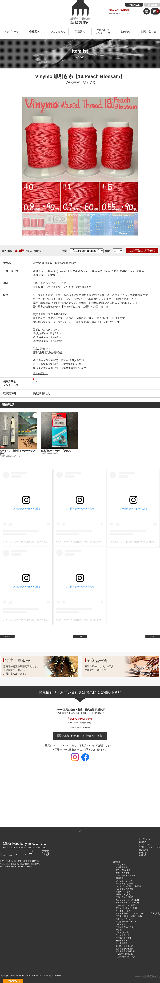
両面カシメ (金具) (123, 894)
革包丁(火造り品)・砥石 (126, 921)
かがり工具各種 (122, 873)
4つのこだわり (57, 31)
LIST (80, 636)
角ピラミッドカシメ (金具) (127, 902)
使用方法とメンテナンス (103, 31)
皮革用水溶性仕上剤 (124, 949)
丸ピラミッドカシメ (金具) (127, 900)
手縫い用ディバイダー (125, 927)
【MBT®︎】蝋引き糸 (124, 954)
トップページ (11, 31)
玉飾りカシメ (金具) (124, 897)
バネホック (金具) (123, 911)
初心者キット (121, 940)
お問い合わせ (148, 31)
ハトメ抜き (120, 924)
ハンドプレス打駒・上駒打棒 (128, 886)
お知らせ (126, 31)
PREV (7, 636)
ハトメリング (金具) (124, 919)
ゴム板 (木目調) (122, 932)
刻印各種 (120, 878)
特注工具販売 (121, 943)
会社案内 (34, 31)
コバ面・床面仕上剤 (124, 946)
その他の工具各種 (123, 938)
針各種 (119, 930)
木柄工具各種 (121, 867)
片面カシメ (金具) (123, 892)
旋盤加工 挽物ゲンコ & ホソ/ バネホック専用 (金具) (138, 913)
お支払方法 (143, 850)
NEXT (153, 636)
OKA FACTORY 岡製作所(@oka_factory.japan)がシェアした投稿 (35, 541)
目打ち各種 (120, 864)
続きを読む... (40, 373)
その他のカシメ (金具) (125, 905)
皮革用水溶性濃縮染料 (125, 951)
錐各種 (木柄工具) (123, 870)
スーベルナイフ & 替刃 (126, 875)
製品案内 (80, 31)
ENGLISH (152, 5)
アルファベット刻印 (124, 881)
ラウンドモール (122, 935)
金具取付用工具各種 (124, 883)
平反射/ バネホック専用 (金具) (129, 916)
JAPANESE (134, 5)
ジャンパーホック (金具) (126, 908)
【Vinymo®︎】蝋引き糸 (80, 82)
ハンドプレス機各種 (124, 889)
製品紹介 (117, 862)
